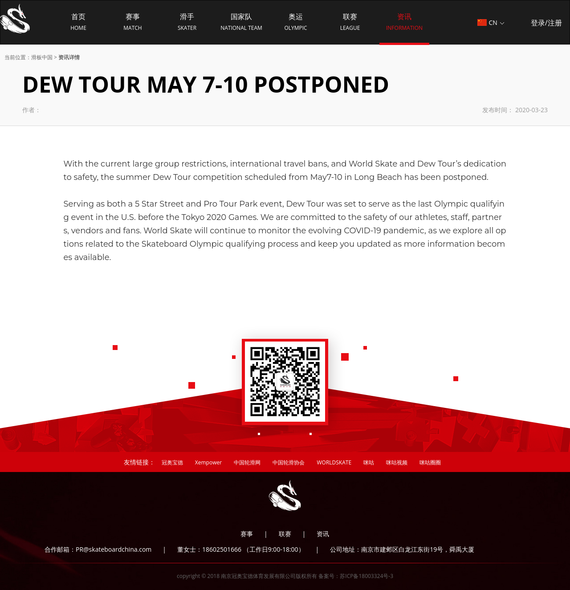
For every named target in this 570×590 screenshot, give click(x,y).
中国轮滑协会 (289, 462)
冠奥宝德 (172, 462)
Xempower (208, 462)
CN (490, 22)
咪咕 (368, 462)
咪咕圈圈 (430, 462)
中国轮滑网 (247, 462)
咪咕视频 (396, 462)
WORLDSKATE (334, 462)
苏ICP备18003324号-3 (366, 576)
